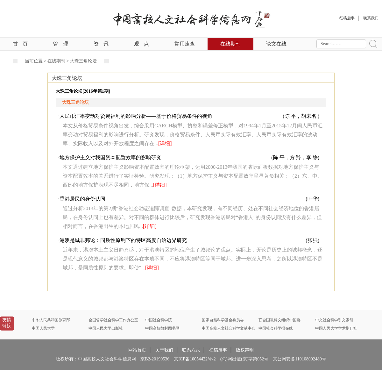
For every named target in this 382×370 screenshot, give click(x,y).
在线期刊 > (58, 61)
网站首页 (137, 350)
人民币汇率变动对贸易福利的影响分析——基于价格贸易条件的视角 (136, 116)
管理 (60, 43)
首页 (20, 43)
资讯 (101, 43)
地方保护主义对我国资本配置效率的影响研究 (110, 157)
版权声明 (245, 350)
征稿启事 (218, 350)
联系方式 (191, 350)
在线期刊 (230, 43)
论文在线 (276, 43)
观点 (141, 43)
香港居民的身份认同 (82, 199)
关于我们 (164, 350)
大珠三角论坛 (83, 61)
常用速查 (184, 43)
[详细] (165, 143)
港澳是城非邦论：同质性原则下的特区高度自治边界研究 (123, 240)
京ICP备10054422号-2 (195, 359)
